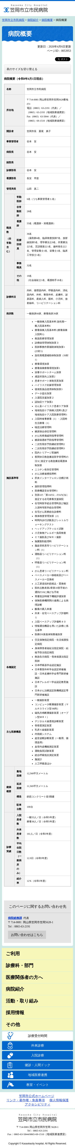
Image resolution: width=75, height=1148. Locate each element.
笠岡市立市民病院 (13, 20)
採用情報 (15, 1012)
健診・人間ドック (37, 1065)
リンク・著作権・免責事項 (25, 1100)
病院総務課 (15, 918)
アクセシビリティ (37, 1104)
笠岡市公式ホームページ (36, 1096)
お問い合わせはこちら (27, 934)
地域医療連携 (37, 1075)
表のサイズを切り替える (22, 69)
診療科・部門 (19, 965)
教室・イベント (37, 1084)
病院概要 (47, 20)
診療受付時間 (37, 1036)
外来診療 (37, 1045)
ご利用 (13, 953)
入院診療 (37, 1055)
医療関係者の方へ (24, 977)
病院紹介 (33, 20)
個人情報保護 (59, 1100)
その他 (13, 1024)
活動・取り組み (22, 1000)
